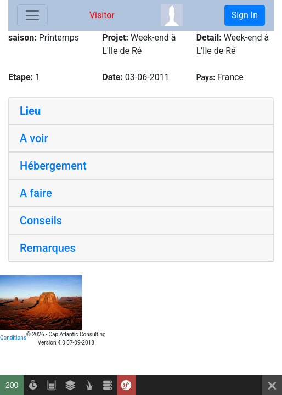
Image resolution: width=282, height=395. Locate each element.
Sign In (245, 15)
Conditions (13, 338)
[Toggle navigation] (32, 15)
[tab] (141, 111)
